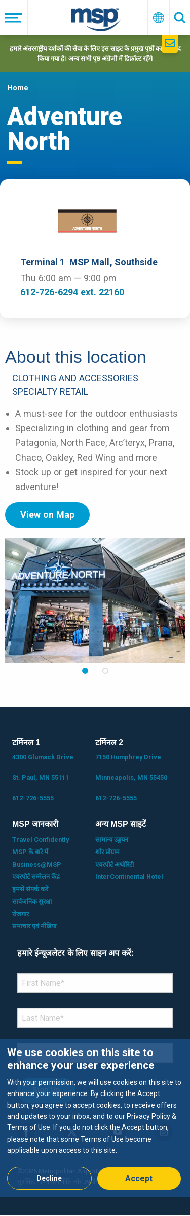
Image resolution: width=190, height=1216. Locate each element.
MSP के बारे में (30, 852)
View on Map (47, 514)
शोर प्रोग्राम (107, 852)
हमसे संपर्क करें (30, 889)
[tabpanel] (95, 600)
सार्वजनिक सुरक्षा (32, 901)
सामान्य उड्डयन (111, 839)
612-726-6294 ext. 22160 (72, 292)
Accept (139, 1178)
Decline (49, 1178)
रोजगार (20, 914)
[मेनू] (14, 17)
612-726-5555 (33, 798)
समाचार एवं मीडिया (34, 926)
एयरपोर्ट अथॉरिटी (114, 864)
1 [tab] (85, 671)
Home (17, 87)
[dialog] (95, 1117)
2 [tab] (105, 671)
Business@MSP (36, 864)
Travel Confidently (40, 839)
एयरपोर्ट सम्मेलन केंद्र (36, 876)
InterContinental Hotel (129, 876)
